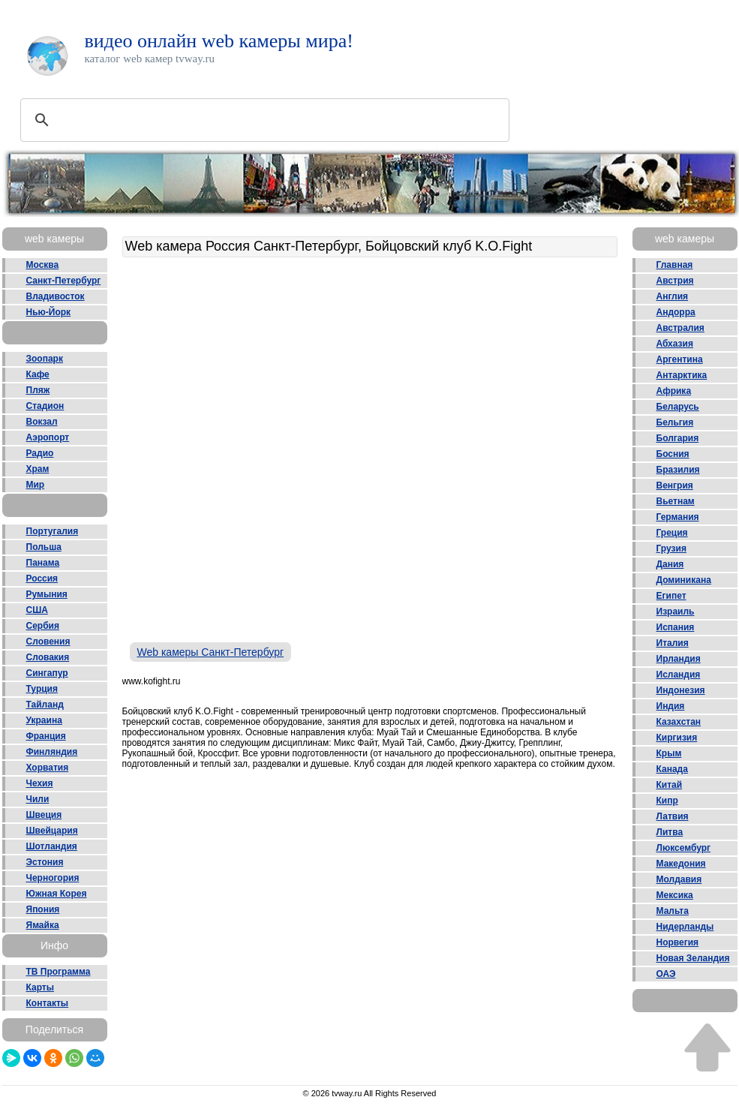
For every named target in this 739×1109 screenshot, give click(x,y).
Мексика (674, 895)
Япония (43, 909)
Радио (40, 453)
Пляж (38, 390)
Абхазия (674, 343)
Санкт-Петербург (63, 280)
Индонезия (680, 690)
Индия (670, 706)
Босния (672, 454)
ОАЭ (666, 974)
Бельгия (675, 422)
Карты (40, 987)
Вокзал (42, 421)
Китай (669, 785)
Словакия (48, 657)
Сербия (42, 626)
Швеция (44, 815)
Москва (42, 265)
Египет (671, 596)
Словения (48, 641)
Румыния (47, 594)
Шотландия (51, 846)
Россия (42, 578)
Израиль (675, 611)
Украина (44, 720)
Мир (35, 484)
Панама (43, 563)
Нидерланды (685, 926)
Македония (681, 863)
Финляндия (52, 752)
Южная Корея (56, 893)
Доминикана (683, 580)
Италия (672, 643)
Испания (675, 627)
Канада (672, 769)
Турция (42, 689)
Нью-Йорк (48, 312)
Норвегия (677, 942)
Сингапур (47, 673)
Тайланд (45, 704)
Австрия (675, 280)
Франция (46, 736)
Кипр (667, 800)
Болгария (677, 438)
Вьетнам (675, 501)
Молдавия (679, 879)
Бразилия (678, 469)
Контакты (47, 1003)
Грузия (671, 548)
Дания (670, 564)
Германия (677, 517)
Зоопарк (44, 358)
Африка (674, 391)
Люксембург (683, 848)
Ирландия (678, 659)
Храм (38, 469)
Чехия (39, 783)
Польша (44, 547)
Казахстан (678, 722)
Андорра (675, 312)
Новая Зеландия (693, 958)
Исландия (678, 674)
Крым (669, 753)
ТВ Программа (58, 971)
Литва (669, 832)
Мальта (672, 911)
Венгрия (674, 485)
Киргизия (677, 737)
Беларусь (677, 406)
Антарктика (681, 375)
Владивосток (55, 296)
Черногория (53, 878)
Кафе (38, 374)
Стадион (45, 406)
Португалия (52, 531)
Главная (674, 265)
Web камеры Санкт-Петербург (210, 652)
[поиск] (262, 120)
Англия (672, 296)
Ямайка (42, 925)
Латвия (672, 816)
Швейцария (52, 830)
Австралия (680, 328)
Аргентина (679, 359)
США (37, 610)
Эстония (45, 862)
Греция (672, 532)
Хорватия (47, 767)
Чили (38, 799)
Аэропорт (48, 437)
